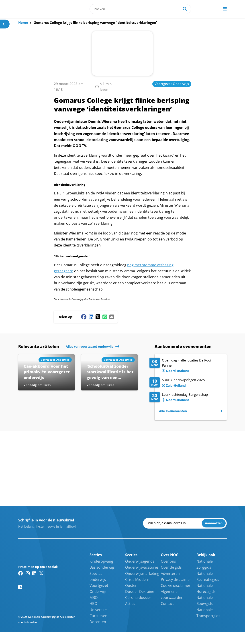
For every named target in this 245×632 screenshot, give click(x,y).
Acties (130, 603)
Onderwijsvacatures (142, 567)
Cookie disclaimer (175, 585)
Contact (167, 603)
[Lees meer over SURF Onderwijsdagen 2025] (185, 382)
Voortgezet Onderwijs (172, 83)
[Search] (185, 9)
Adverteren (170, 573)
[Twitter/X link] (41, 573)
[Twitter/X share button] (98, 316)
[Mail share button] (111, 316)
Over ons (168, 561)
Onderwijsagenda (140, 561)
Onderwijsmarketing (142, 573)
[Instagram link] (28, 573)
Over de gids (171, 567)
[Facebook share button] (83, 316)
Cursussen (98, 615)
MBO (94, 597)
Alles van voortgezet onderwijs (89, 346)
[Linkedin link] (34, 573)
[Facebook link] (20, 573)
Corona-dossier (138, 597)
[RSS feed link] (20, 587)
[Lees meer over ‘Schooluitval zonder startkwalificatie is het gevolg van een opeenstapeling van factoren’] (109, 372)
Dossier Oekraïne (139, 591)
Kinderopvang (101, 561)
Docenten (98, 621)
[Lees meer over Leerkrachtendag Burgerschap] (185, 397)
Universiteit (99, 609)
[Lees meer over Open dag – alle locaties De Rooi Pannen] (185, 366)
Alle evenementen (173, 411)
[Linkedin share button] (91, 316)
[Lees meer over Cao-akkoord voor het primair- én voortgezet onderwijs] (46, 372)
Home (23, 22)
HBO (93, 603)
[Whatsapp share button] (104, 316)
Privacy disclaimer (176, 579)
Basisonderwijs (102, 567)
